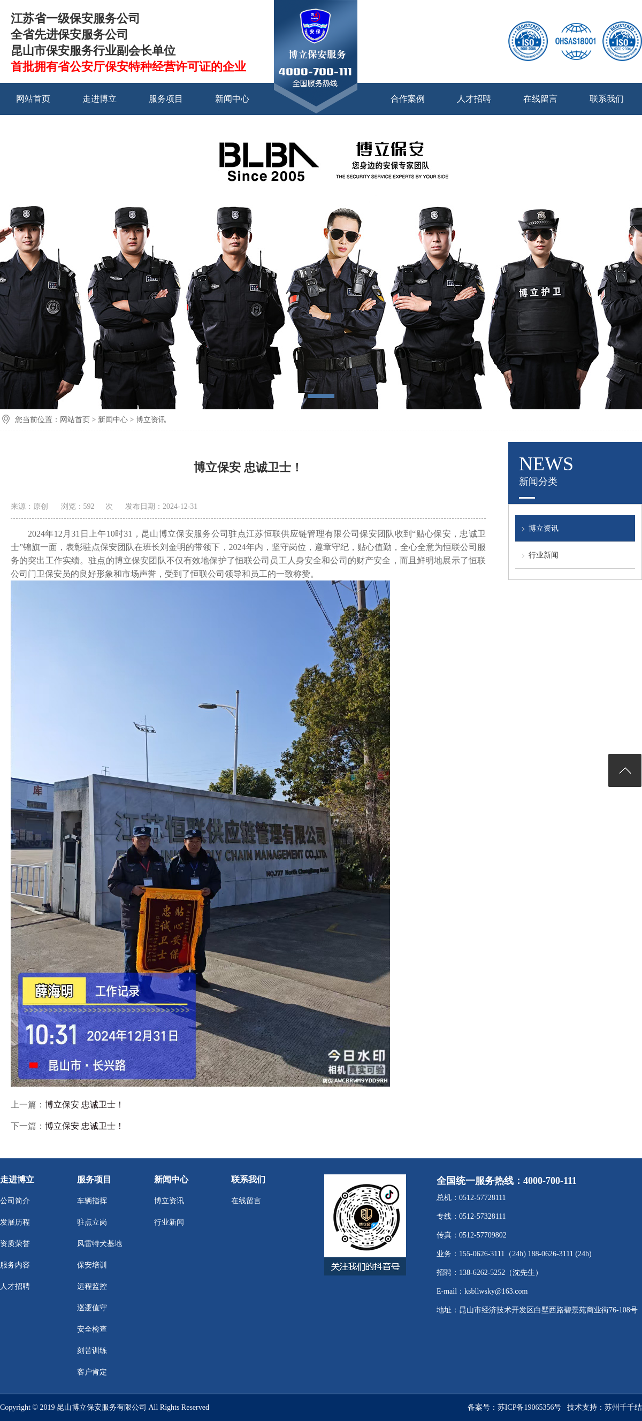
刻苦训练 (92, 1351)
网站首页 (33, 98)
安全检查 (92, 1329)
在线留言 (540, 98)
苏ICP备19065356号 (530, 1407)
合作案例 (408, 98)
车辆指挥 (92, 1201)
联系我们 (607, 98)
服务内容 (15, 1265)
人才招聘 (474, 98)
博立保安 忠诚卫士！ (84, 1104)
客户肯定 (92, 1372)
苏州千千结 (623, 1407)
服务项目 (166, 98)
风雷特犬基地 (99, 1244)
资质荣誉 (15, 1244)
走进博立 (99, 98)
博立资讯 (151, 420)
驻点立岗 (92, 1222)
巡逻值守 (92, 1308)
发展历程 (15, 1222)
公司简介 (15, 1201)
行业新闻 (544, 555)
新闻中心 (232, 98)
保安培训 (92, 1265)
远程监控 (92, 1286)
